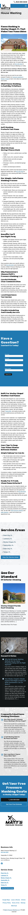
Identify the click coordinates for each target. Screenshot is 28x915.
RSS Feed (14, 905)
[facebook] (2, 863)
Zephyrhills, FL (8, 545)
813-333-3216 (20, 2)
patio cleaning (4, 512)
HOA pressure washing (17, 510)
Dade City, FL (7, 548)
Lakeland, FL (7, 538)
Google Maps (6, 899)
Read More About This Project (9, 624)
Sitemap (23, 902)
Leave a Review (15, 899)
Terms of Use (15, 902)
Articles (23, 899)
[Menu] (25, 6)
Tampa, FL (6, 552)
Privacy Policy (7, 902)
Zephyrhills (8, 411)
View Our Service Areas (10, 557)
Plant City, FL (7, 535)
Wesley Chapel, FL (9, 542)
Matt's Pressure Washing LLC (12, 910)
